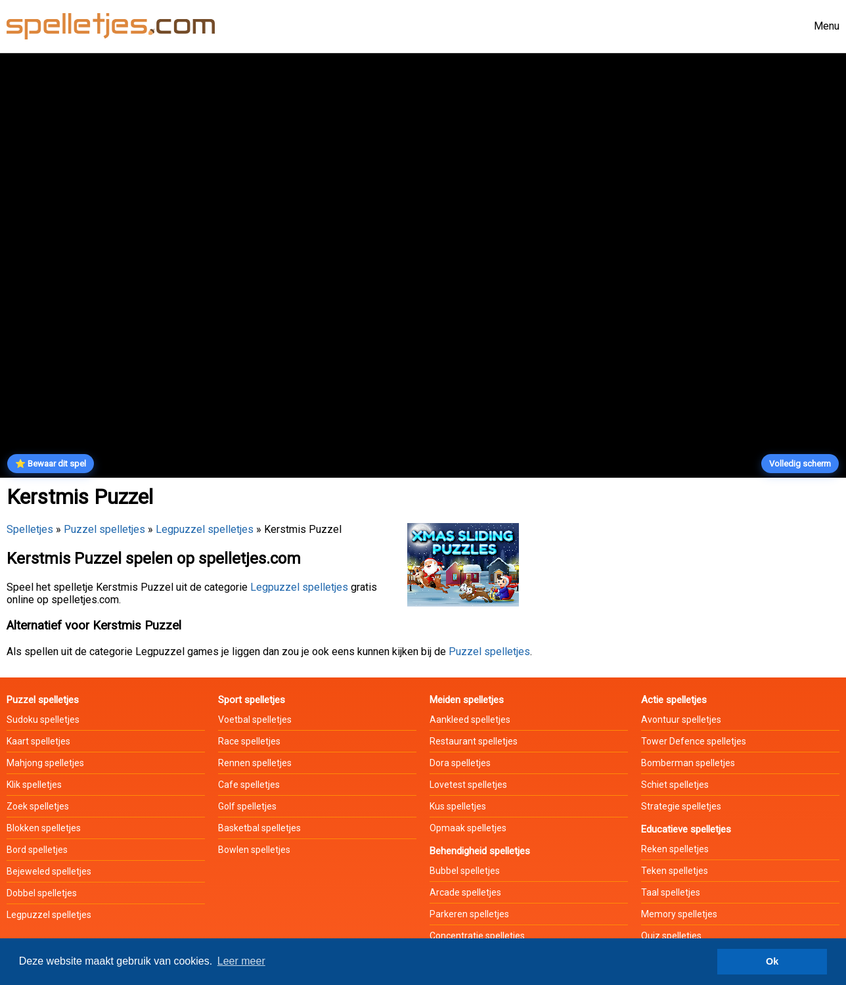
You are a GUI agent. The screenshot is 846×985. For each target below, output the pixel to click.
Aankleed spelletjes (470, 719)
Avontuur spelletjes (681, 719)
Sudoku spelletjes (43, 719)
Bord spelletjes (37, 849)
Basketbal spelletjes (259, 828)
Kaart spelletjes (38, 741)
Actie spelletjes (674, 700)
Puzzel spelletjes (104, 529)
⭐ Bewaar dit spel (50, 464)
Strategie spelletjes (681, 806)
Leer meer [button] (241, 961)
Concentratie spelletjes (477, 935)
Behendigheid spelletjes (480, 851)
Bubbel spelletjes (465, 870)
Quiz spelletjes (671, 935)
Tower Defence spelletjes (693, 741)
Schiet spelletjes (675, 784)
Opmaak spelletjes (468, 828)
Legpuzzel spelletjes (205, 529)
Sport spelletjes (251, 700)
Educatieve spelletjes (686, 829)
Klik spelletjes (34, 784)
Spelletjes (30, 529)
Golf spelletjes (247, 806)
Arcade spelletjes (465, 892)
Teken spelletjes (674, 870)
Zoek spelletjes (38, 806)
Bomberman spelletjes (688, 763)
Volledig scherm (800, 464)
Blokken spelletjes (44, 828)
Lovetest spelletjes (468, 784)
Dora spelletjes (460, 763)
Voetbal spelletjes (255, 719)
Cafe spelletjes (249, 784)
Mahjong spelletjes (45, 763)
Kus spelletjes (458, 806)
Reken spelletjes (675, 849)
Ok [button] (772, 961)
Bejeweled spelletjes (49, 871)
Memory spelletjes (679, 914)
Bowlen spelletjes (254, 849)
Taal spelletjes (670, 892)
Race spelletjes (249, 741)
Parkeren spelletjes (469, 914)
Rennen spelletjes (255, 763)
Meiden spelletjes (467, 700)
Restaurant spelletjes (474, 741)
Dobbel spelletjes (42, 893)
